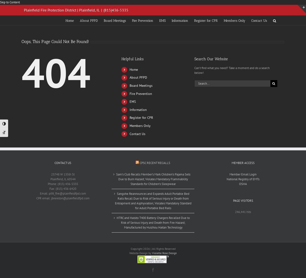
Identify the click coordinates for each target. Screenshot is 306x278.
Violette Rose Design (164, 253)
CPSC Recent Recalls (155, 163)
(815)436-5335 (116, 10)
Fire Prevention (141, 94)
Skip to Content (10, 2)
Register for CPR (141, 117)
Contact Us (137, 134)
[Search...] (232, 83)
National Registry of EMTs (243, 179)
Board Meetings (141, 85)
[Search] (273, 83)
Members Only (140, 126)
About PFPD (138, 77)
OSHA (243, 184)
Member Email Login (243, 174)
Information (138, 110)
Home (134, 69)
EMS (133, 101)
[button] (274, 20)
